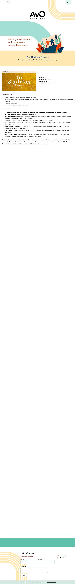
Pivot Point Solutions (51, 582)
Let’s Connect (7, 2)
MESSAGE (24, 566)
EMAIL (40, 559)
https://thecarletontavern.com (46, 84)
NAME (22, 559)
